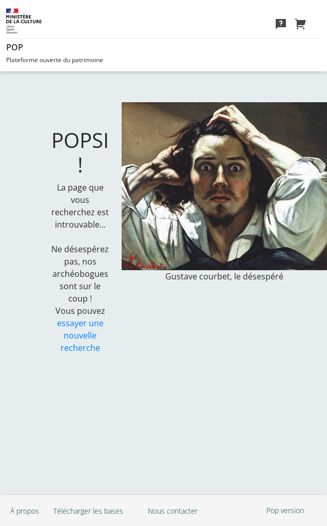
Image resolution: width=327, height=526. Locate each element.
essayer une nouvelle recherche (80, 335)
